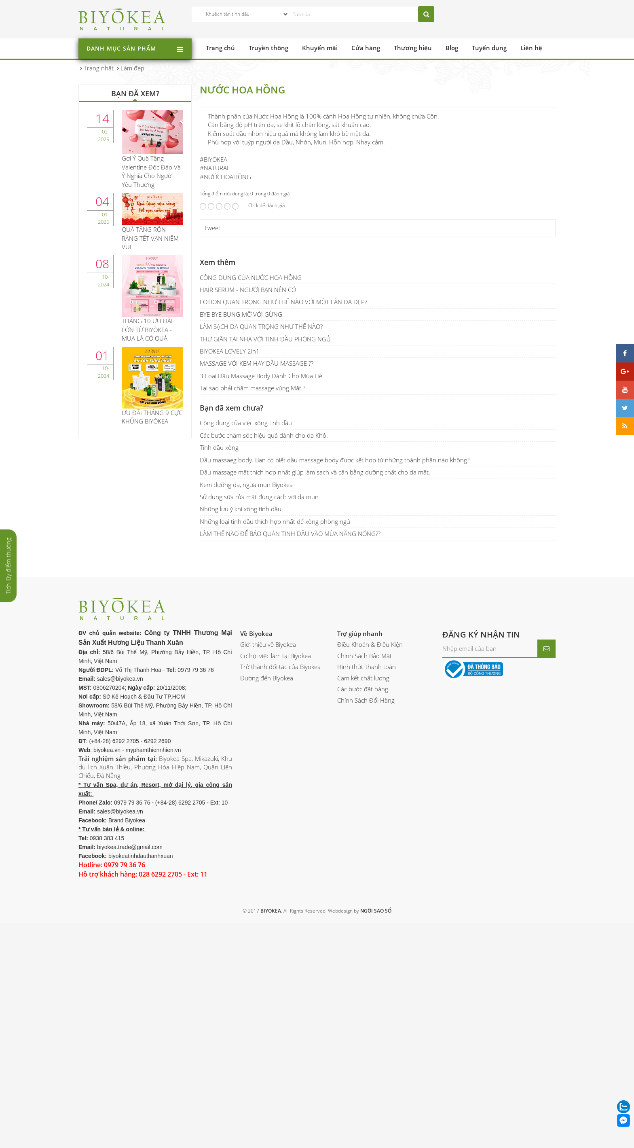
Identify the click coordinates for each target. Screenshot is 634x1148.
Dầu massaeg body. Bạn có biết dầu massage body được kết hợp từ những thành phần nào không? (334, 694)
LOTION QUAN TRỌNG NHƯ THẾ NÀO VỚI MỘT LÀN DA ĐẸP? (283, 536)
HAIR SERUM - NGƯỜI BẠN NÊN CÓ (248, 524)
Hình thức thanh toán (366, 901)
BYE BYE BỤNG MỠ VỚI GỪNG (241, 548)
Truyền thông (268, 48)
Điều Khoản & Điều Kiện (370, 879)
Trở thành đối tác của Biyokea (280, 901)
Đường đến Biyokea (266, 912)
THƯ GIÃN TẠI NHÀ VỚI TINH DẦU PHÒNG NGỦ (265, 573)
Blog (452, 48)
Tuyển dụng (489, 48)
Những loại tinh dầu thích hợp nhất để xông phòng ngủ (275, 755)
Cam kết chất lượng (363, 912)
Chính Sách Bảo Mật (364, 889)
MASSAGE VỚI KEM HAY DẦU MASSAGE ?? (256, 597)
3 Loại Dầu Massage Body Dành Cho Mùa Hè (261, 610)
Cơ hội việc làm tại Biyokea (275, 889)
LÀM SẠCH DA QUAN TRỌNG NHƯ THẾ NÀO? (261, 561)
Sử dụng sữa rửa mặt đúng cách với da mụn (259, 731)
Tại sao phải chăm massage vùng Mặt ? (252, 622)
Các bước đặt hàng (362, 923)
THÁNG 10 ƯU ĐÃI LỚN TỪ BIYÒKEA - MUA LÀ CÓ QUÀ (147, 329)
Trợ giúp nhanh (360, 868)
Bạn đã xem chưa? (231, 641)
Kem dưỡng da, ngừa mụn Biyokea (246, 718)
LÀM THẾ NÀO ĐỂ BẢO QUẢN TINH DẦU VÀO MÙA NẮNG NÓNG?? (290, 768)
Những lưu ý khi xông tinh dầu (240, 743)
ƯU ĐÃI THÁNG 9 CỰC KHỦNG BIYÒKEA (152, 417)
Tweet (212, 462)
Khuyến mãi (320, 48)
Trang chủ (220, 48)
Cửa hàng (365, 48)
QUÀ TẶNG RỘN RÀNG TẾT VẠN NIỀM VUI (150, 238)
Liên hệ (531, 48)
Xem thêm (217, 496)
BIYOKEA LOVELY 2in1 (230, 585)
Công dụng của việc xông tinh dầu (246, 657)
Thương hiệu (413, 48)
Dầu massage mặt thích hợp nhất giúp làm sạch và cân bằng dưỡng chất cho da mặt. (315, 706)
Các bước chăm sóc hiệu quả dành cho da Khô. (264, 669)
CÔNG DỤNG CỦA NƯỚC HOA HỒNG (251, 511)
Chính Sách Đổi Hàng (366, 934)
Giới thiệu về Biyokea (268, 879)
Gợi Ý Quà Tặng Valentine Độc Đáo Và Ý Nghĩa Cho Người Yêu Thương (151, 171)
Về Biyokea (256, 868)
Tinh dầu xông (219, 682)
